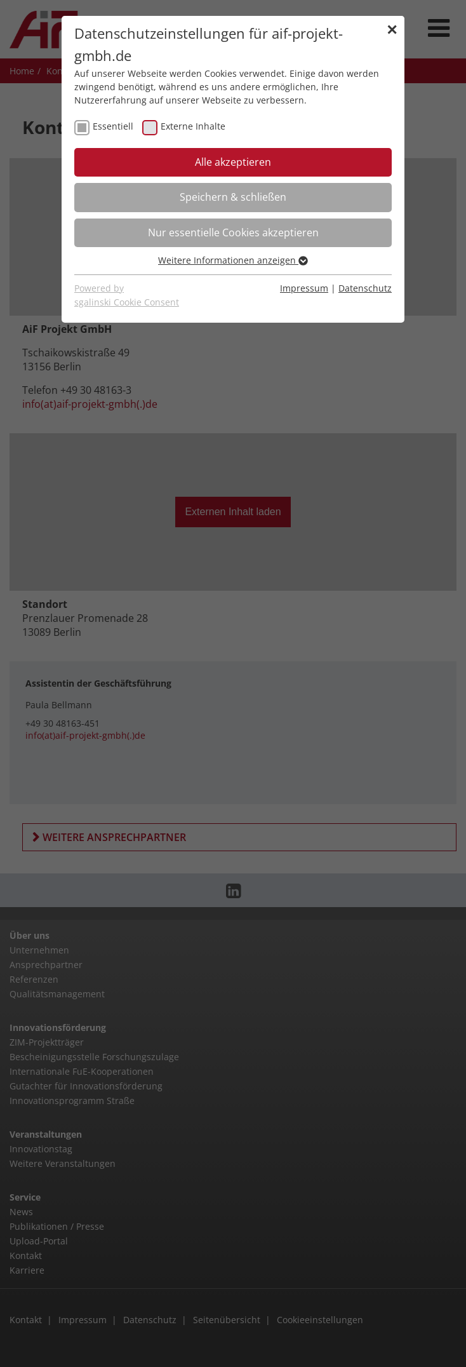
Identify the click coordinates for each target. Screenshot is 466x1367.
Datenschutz (365, 288)
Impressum (304, 288)
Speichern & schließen (233, 197)
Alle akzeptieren (233, 162)
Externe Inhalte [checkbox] (193, 126)
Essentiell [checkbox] (113, 126)
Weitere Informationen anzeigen (233, 260)
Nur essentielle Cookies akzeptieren (233, 232)
